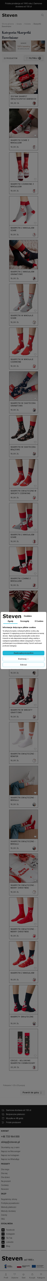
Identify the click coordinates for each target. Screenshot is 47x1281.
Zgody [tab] (10, 621)
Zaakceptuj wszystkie (23, 653)
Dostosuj (23, 659)
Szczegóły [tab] (24, 621)
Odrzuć (23, 665)
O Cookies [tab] (39, 621)
